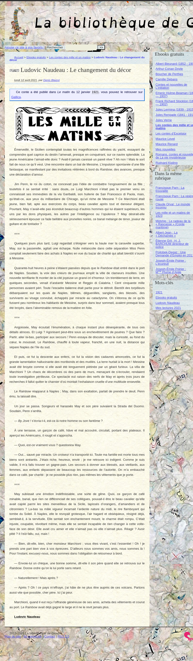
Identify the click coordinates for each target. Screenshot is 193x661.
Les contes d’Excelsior (170, 133)
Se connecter (32, 636)
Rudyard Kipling (166, 163)
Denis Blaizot (51, 80)
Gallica (16, 97)
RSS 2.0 (63, 636)
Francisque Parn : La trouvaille (169, 189)
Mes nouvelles (165, 149)
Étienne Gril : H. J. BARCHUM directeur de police (171, 244)
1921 (158, 292)
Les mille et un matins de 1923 (172, 214)
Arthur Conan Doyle (169, 69)
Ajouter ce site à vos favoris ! (24, 47)
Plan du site (13, 636)
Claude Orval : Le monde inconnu (172, 205)
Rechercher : (56, 47)
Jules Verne (163, 120)
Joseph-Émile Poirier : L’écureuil (170, 262)
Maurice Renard (166, 144)
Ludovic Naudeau (167, 303)
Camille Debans (166, 79)
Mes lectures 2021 (168, 308)
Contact (49, 636)
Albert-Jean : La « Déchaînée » (166, 234)
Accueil (18, 57)
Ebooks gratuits (36, 57)
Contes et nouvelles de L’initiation (171, 86)
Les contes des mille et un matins (70, 57)
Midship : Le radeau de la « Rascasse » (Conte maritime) (172, 224)
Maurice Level (165, 139)
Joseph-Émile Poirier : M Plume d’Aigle (170, 270)
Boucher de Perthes (169, 74)
